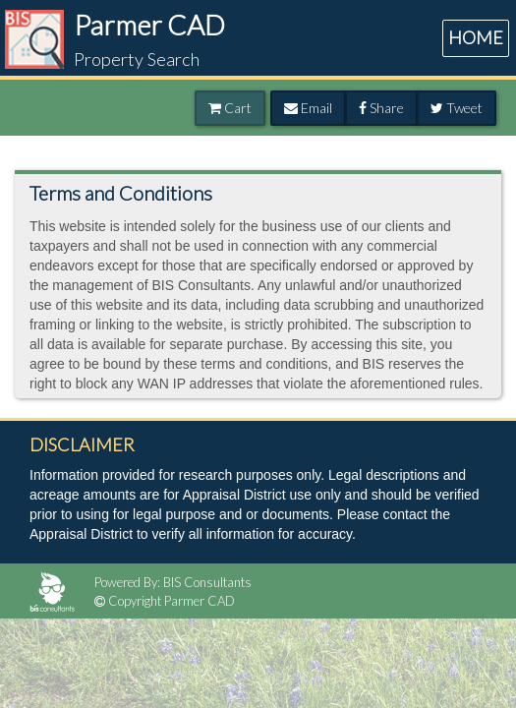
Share (381, 107)
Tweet (456, 107)
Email (308, 107)
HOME (475, 37)
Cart (230, 107)
